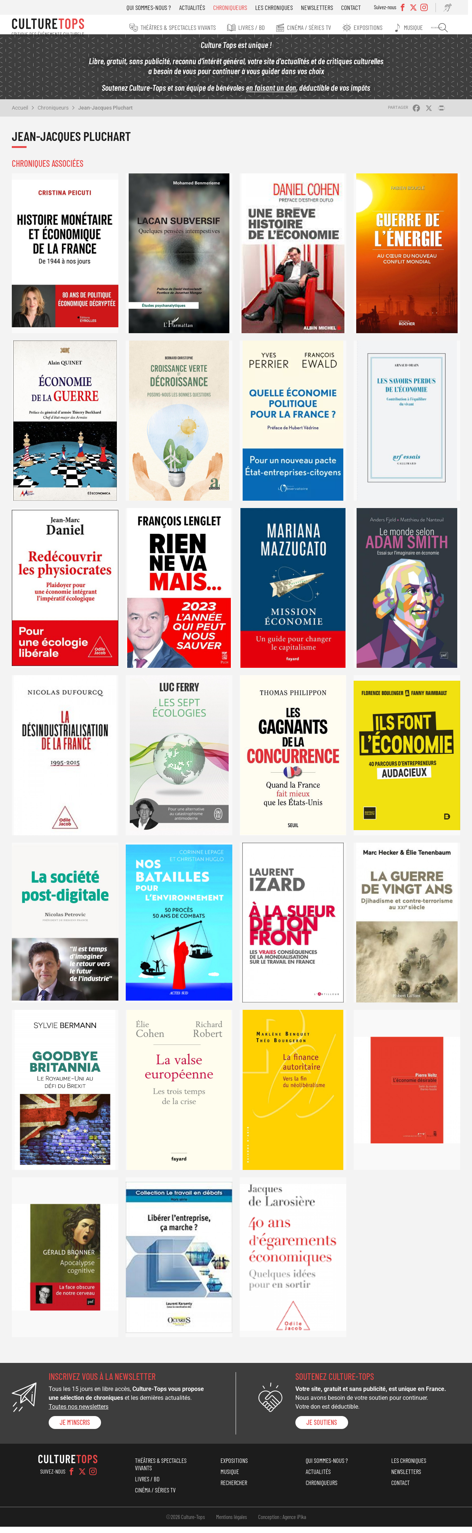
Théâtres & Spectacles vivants (195, 27)
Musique (422, 27)
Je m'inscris (75, 1429)
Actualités (200, 7)
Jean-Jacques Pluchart (105, 114)
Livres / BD (266, 27)
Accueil (20, 114)
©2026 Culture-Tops (185, 1523)
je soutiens (321, 1429)
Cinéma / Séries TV (322, 27)
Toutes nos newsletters (78, 1413)
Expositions (378, 27)
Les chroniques (282, 7)
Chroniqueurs (238, 7)
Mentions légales (231, 1523)
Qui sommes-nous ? (156, 7)
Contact (358, 7)
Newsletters (325, 7)
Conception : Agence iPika (282, 1523)
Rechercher (448, 28)
